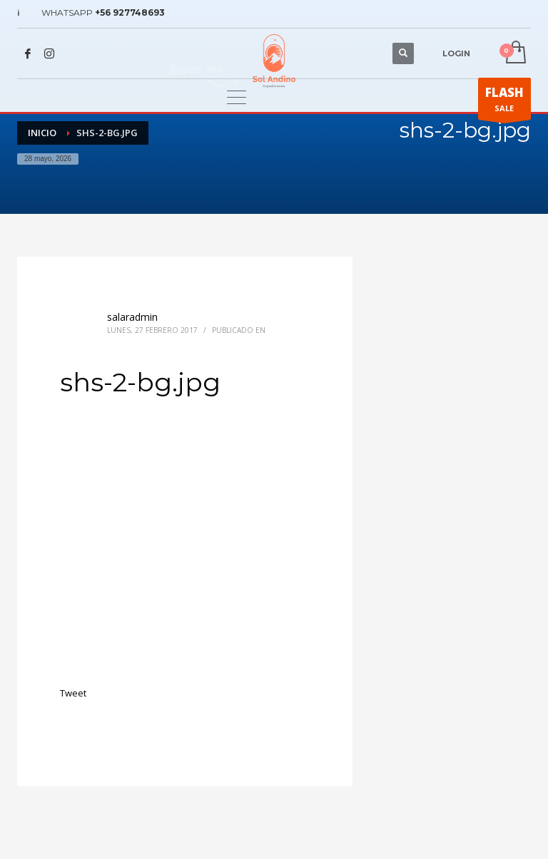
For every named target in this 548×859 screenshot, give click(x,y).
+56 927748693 (130, 12)
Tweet (73, 692)
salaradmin (132, 317)
